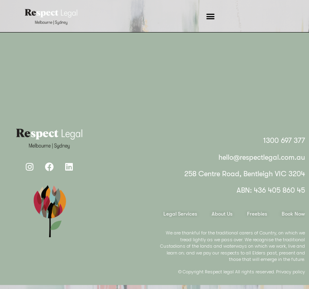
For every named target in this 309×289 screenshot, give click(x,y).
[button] (210, 16)
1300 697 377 (284, 140)
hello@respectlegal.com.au (261, 157)
